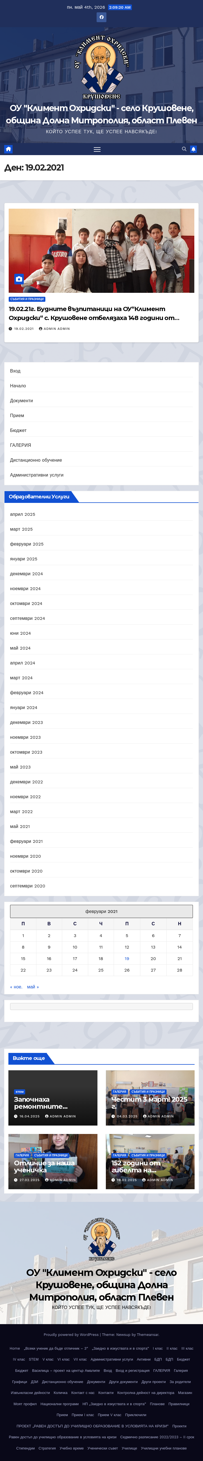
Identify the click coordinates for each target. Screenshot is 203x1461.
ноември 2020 (25, 856)
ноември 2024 (25, 588)
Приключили (135, 1415)
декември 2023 (26, 722)
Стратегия (47, 1448)
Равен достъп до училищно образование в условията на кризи (62, 1437)
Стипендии (25, 1448)
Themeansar (147, 1335)
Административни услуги (37, 475)
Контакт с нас (83, 1393)
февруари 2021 (26, 841)
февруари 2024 (27, 692)
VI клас (63, 1359)
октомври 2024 (26, 603)
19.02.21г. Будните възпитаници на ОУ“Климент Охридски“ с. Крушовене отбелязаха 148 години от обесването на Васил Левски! (91, 318)
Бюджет (18, 430)
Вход (15, 371)
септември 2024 (27, 618)
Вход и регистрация (133, 1370)
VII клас (80, 1359)
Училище (129, 1448)
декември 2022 (26, 781)
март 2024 (21, 677)
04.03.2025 (128, 1116)
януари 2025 (24, 559)
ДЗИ (34, 1382)
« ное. (16, 987)
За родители (180, 1382)
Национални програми (60, 1404)
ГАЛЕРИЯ (20, 445)
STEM (20, 1091)
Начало (18, 385)
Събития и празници (27, 299)
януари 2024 (24, 707)
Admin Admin (54, 329)
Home (15, 1348)
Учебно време (72, 1448)
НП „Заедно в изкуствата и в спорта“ (114, 1404)
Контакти (105, 1393)
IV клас (19, 1359)
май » (33, 987)
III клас (187, 1348)
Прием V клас (109, 1415)
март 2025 (21, 529)
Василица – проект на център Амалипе (66, 1370)
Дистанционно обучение (36, 460)
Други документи (123, 1382)
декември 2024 (26, 573)
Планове (157, 1404)
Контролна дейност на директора (145, 1393)
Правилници (179, 1404)
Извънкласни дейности (30, 1393)
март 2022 (21, 811)
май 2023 (20, 767)
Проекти (179, 1426)
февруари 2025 (27, 544)
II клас (172, 1348)
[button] (184, 149)
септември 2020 (27, 886)
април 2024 (22, 663)
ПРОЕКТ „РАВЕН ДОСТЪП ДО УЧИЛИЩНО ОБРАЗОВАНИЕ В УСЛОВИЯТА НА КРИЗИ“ (93, 1426)
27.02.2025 (30, 1180)
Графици (19, 1382)
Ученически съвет (103, 1448)
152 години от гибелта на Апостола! (135, 1170)
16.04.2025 (30, 1116)
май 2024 (20, 648)
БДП (158, 1359)
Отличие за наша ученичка (44, 1166)
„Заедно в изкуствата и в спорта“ (120, 1348)
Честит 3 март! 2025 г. (149, 1102)
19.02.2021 (24, 329)
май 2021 (20, 826)
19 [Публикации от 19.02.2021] (127, 958)
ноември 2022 (25, 796)
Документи (21, 400)
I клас (158, 1348)
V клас (48, 1359)
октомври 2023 (26, 752)
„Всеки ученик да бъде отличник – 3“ (56, 1348)
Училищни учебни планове (164, 1448)
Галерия (181, 1370)
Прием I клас (83, 1415)
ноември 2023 (25, 737)
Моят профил (25, 1404)
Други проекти (153, 1382)
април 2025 (22, 514)
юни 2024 (20, 633)
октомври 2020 (26, 871)
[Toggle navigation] (97, 149)
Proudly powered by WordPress (72, 1335)
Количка (60, 1393)
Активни (144, 1359)
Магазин (185, 1393)
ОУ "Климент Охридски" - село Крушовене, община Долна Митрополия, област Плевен (101, 1285)
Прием (17, 415)
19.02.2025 (127, 1180)
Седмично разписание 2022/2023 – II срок (157, 1437)
